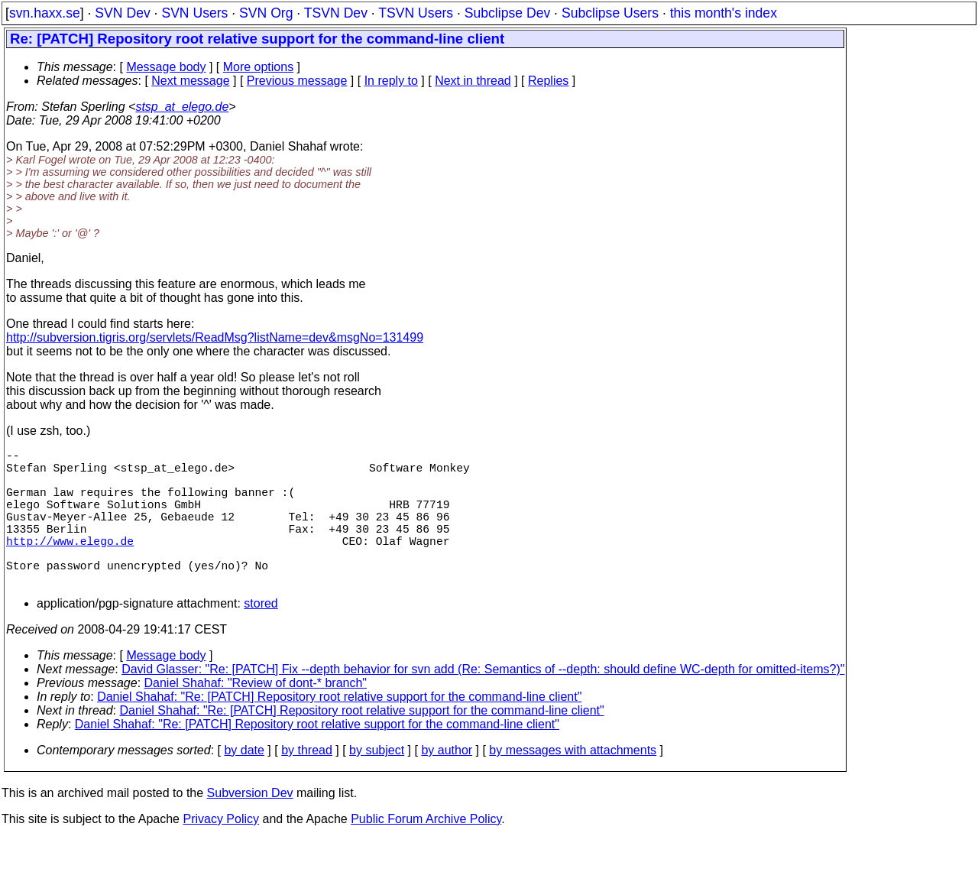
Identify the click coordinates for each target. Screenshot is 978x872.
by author (446, 783)
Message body (166, 66)
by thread (306, 783)
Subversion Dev (250, 826)
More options (258, 66)
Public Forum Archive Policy (426, 852)
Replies (548, 80)
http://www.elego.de (70, 564)
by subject (376, 783)
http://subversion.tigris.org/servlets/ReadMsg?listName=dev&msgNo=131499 (214, 337)
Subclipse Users (610, 13)
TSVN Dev (336, 13)
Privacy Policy (221, 852)
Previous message (297, 80)
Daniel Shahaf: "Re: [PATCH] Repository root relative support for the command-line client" (339, 730)
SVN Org (266, 13)
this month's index (723, 13)
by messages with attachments (572, 783)
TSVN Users (415, 13)
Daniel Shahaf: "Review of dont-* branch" (256, 716)
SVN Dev (122, 13)
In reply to (391, 80)
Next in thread (473, 80)
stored (260, 636)
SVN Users (194, 13)
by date (244, 783)
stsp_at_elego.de (181, 106)
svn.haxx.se (44, 13)
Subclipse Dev (507, 13)
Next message (190, 80)
